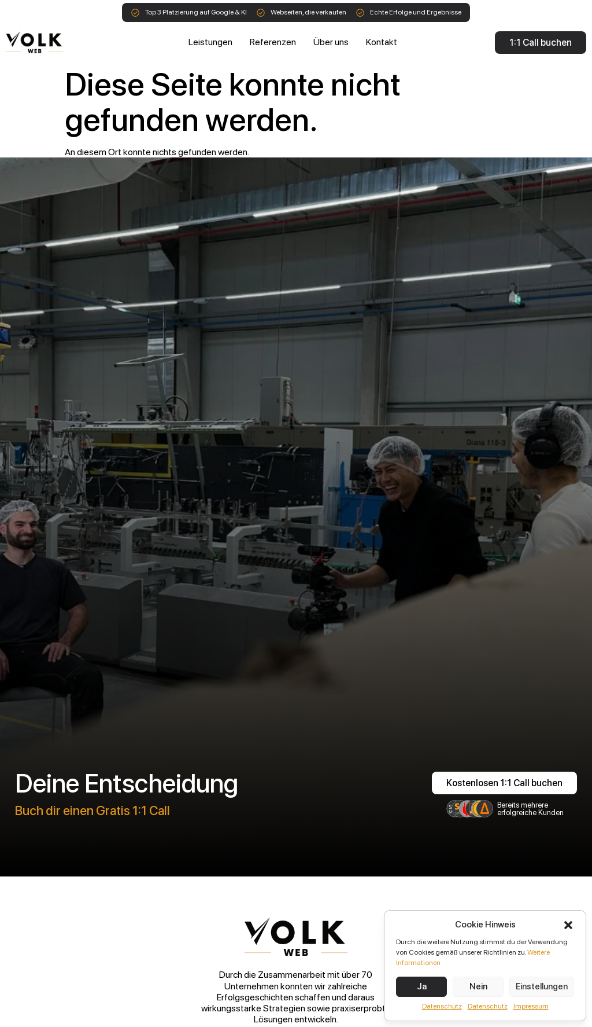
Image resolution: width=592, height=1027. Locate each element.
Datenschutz (442, 1006)
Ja (422, 986)
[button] (568, 925)
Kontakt (381, 41)
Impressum (531, 1006)
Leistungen (210, 41)
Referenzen (273, 41)
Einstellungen (542, 986)
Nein (478, 986)
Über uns (331, 41)
